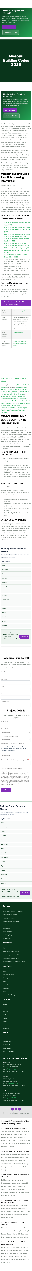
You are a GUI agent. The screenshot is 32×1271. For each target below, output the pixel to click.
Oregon (13, 403)
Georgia (3, 389)
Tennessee (4, 408)
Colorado (4, 387)
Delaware (19, 387)
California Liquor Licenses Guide (11, 955)
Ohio (2, 403)
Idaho (13, 389)
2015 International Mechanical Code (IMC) (17, 245)
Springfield (5, 617)
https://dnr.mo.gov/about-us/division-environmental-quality (20, 343)
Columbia (4, 578)
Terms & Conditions (9, 1051)
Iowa (26, 389)
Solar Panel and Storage (9, 995)
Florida (24, 387)
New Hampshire (11, 399)
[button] (29, 3)
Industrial (5, 985)
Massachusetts (6, 394)
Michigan (14, 394)
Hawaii (8, 389)
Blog (4, 948)
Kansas (3, 392)
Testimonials (6, 1045)
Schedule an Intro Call (11, 32)
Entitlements (6, 928)
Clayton (4, 574)
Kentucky (9, 392)
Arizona (14, 385)
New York (9, 401)
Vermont (19, 408)
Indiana (22, 389)
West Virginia (13, 410)
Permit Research (7, 925)
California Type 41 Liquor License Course (14, 961)
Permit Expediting (8, 931)
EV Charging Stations (9, 978)
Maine (21, 392)
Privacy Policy (7, 1048)
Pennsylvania (21, 403)
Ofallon (4, 604)
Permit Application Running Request (13, 911)
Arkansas (20, 385)
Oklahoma (7, 403)
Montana (17, 396)
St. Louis (4, 621)
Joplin (3, 591)
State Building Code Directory (11, 958)
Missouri (11, 396)
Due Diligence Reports (9, 918)
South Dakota (19, 405)
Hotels (4, 981)
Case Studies (7, 1041)
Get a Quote (24, 636)
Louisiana (15, 392)
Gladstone (4, 582)
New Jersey (19, 399)
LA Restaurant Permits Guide (11, 951)
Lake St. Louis (5, 599)
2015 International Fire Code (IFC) (15, 236)
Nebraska (23, 396)
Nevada (3, 399)
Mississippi (4, 396)
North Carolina (17, 401)
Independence (5, 586)
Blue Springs (5, 569)
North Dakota (26, 401)
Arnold (3, 565)
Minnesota (21, 394)
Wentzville (4, 625)
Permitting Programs (8, 935)
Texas (10, 408)
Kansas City (5, 595)
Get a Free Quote (9, 27)
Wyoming (4, 412)
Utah (13, 408)
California (26, 385)
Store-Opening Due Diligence (11, 921)
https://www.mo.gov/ (19, 311)
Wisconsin (21, 410)
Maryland (26, 392)
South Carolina (10, 405)
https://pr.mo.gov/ (18, 332)
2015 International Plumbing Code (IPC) (16, 248)
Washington (5, 410)
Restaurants (6, 988)
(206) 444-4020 (12, 1083)
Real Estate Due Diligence (10, 914)
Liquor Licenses (7, 938)
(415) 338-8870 (12, 1098)
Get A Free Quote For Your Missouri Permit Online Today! (16, 303)
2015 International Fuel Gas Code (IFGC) (17, 227)
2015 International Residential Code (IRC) (17, 234)
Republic (4, 612)
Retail (4, 991)
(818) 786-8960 (12, 1069)
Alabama (3, 385)
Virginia (24, 408)
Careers (5, 1038)
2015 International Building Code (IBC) (16, 243)
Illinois (17, 389)
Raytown (4, 608)
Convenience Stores (8, 974)
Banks (4, 971)
